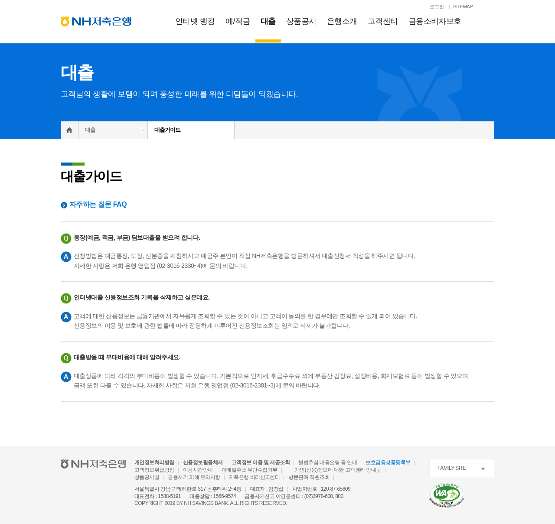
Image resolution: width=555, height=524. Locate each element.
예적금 (237, 21)
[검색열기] (490, 7)
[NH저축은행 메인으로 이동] (96, 21)
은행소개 (342, 21)
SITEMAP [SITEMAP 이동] (463, 6)
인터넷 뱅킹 (195, 21)
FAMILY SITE (451, 468)
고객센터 (383, 21)
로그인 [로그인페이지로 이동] (437, 6)
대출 (268, 21)
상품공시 (301, 21)
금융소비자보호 (434, 21)
